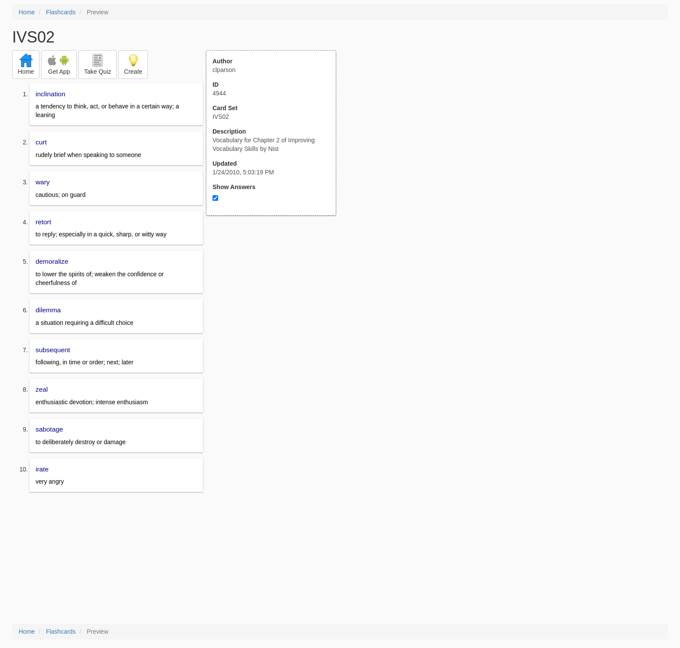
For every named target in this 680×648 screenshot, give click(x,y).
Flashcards (60, 12)
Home (27, 12)
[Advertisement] (276, 300)
